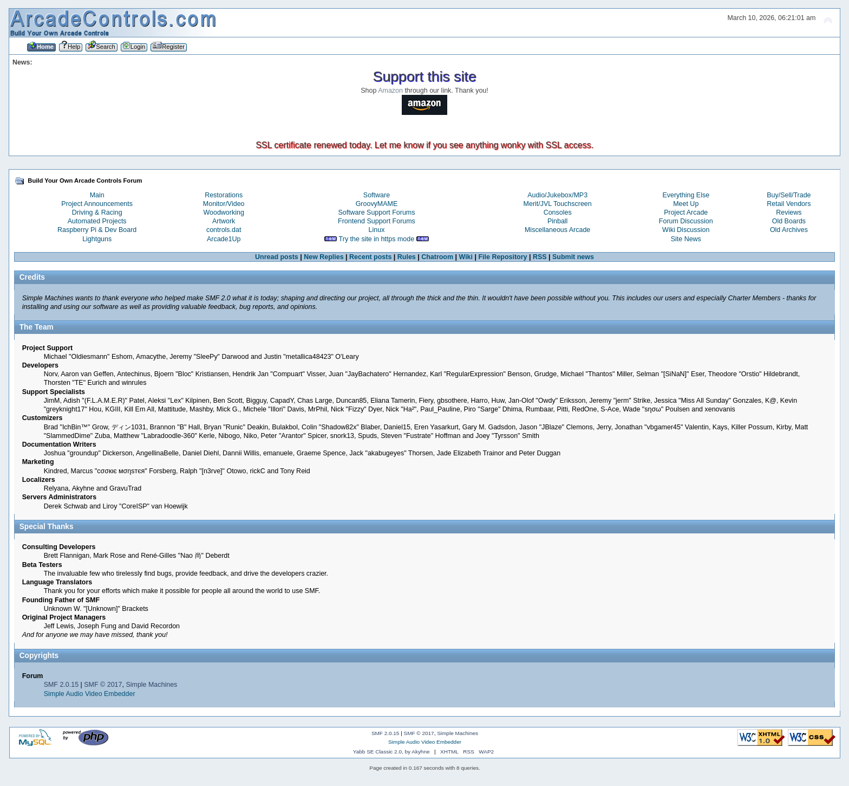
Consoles (558, 212)
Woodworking (224, 212)
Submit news (573, 257)
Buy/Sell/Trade (789, 195)
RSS (540, 257)
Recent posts (370, 257)
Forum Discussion (686, 221)
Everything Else (685, 195)
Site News (686, 239)
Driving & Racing (97, 212)
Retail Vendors (789, 204)
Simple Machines (151, 684)
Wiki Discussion (685, 230)
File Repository (502, 257)
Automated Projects (97, 221)
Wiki (466, 257)
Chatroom (437, 257)
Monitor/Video (224, 204)
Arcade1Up (223, 239)
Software (376, 195)
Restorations (224, 195)
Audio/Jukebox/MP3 (557, 195)
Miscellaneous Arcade (557, 230)
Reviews (788, 212)
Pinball (557, 221)
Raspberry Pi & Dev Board (96, 230)
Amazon (390, 90)
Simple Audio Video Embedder (89, 694)
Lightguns (97, 239)
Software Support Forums (376, 212)
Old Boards (789, 221)
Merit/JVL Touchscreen (558, 204)
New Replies (323, 257)
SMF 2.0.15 (61, 684)
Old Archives (789, 230)
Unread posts (276, 257)
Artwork (223, 221)
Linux (377, 230)
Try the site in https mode (377, 239)
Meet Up (685, 204)
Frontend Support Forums (376, 221)
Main (97, 195)
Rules (406, 257)
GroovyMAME (377, 204)
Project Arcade (686, 212)
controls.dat (223, 230)
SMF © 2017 (103, 684)
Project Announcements (97, 204)
